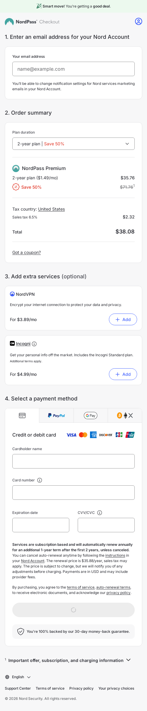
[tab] (22, 415)
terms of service (80, 587)
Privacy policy (81, 688)
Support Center (18, 688)
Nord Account (32, 560)
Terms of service (50, 688)
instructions (115, 555)
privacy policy (118, 592)
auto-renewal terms (113, 587)
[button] (23, 343)
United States (51, 209)
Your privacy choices (116, 688)
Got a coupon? (26, 252)
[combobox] (73, 144)
